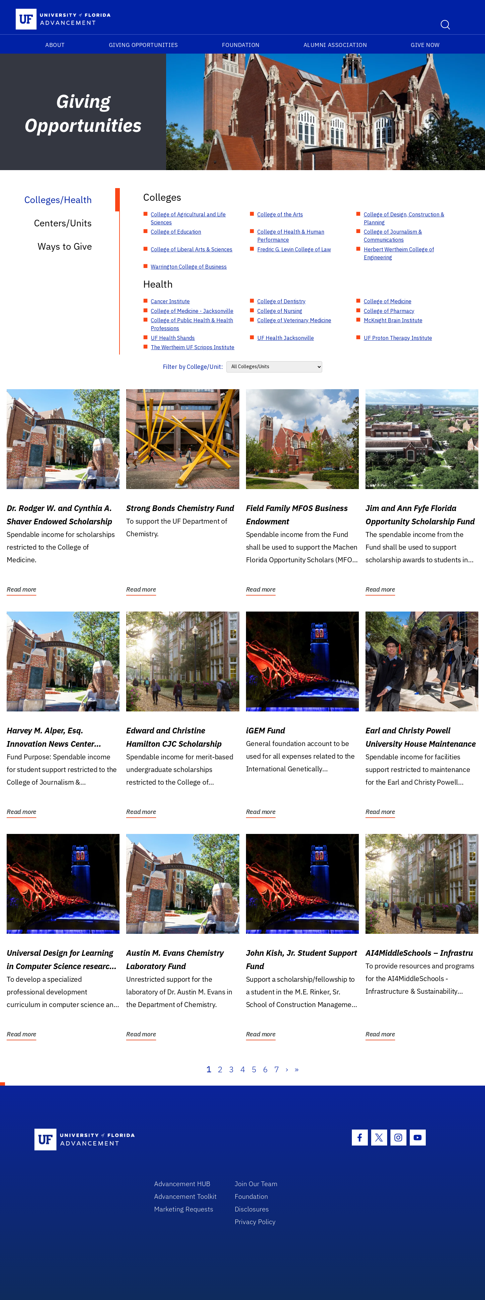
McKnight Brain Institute (393, 320)
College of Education (176, 231)
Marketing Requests (183, 1208)
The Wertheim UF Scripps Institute (192, 347)
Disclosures (252, 1208)
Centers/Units (63, 223)
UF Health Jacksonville (285, 338)
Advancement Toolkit (185, 1196)
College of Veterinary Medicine (294, 320)
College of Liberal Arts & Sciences (191, 249)
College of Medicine (387, 301)
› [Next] (287, 1069)
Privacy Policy (255, 1221)
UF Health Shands (173, 338)
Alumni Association (335, 45)
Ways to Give (65, 246)
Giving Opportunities (143, 45)
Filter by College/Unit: (193, 367)
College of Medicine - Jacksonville (192, 311)
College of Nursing (279, 311)
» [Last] (297, 1069)
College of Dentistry (281, 301)
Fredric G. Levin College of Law (294, 249)
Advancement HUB (182, 1183)
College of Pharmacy (389, 311)
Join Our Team (256, 1183)
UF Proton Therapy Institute (398, 338)
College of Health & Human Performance (290, 235)
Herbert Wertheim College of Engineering (399, 253)
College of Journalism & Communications (393, 235)
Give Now (425, 45)
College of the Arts (280, 214)
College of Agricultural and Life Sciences (188, 218)
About (55, 45)
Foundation (241, 45)
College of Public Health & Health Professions (192, 324)
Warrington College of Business (189, 266)
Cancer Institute (170, 301)
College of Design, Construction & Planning (404, 218)
